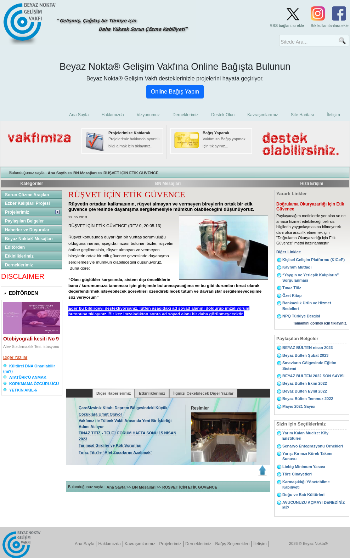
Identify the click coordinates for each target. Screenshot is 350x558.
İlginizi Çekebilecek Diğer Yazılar (203, 393)
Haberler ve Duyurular (27, 229)
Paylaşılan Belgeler (24, 221)
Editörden (15, 247)
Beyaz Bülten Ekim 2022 (304, 383)
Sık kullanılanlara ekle (330, 25)
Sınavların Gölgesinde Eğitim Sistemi (309, 365)
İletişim (259, 543)
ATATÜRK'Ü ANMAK (27, 377)
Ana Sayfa (57, 173)
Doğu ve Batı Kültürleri (303, 494)
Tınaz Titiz (291, 288)
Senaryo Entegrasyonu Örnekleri (312, 446)
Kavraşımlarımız (140, 543)
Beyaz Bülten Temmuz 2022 (307, 398)
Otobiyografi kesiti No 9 (31, 339)
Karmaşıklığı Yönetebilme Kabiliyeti (306, 484)
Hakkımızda (109, 543)
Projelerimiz (17, 212)
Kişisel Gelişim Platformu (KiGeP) (313, 260)
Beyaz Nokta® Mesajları (29, 238)
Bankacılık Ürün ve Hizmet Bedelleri (306, 305)
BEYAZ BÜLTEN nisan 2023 (307, 347)
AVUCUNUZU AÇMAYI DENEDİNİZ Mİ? (313, 505)
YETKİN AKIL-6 (23, 390)
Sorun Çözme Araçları (27, 194)
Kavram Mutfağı (297, 267)
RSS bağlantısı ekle (287, 25)
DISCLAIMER (22, 276)
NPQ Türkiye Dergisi (301, 316)
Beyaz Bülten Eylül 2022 (304, 391)
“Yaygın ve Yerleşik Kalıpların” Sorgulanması (310, 277)
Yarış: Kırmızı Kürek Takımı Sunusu (307, 456)
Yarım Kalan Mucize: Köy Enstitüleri (305, 435)
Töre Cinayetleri (297, 474)
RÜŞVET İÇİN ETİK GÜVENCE (130, 173)
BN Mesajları (85, 173)
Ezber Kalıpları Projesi (27, 203)
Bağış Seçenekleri (232, 543)
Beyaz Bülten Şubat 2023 (305, 355)
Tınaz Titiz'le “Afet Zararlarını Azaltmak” (115, 452)
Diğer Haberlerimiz (113, 393)
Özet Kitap (291, 295)
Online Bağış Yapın (175, 92)
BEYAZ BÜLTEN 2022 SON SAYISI (313, 376)
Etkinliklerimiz (19, 256)
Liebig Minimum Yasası (303, 466)
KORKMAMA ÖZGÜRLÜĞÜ (34, 384)
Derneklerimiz (19, 265)
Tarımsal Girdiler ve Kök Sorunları (110, 445)
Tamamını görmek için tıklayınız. (320, 323)
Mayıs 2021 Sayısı (298, 406)
